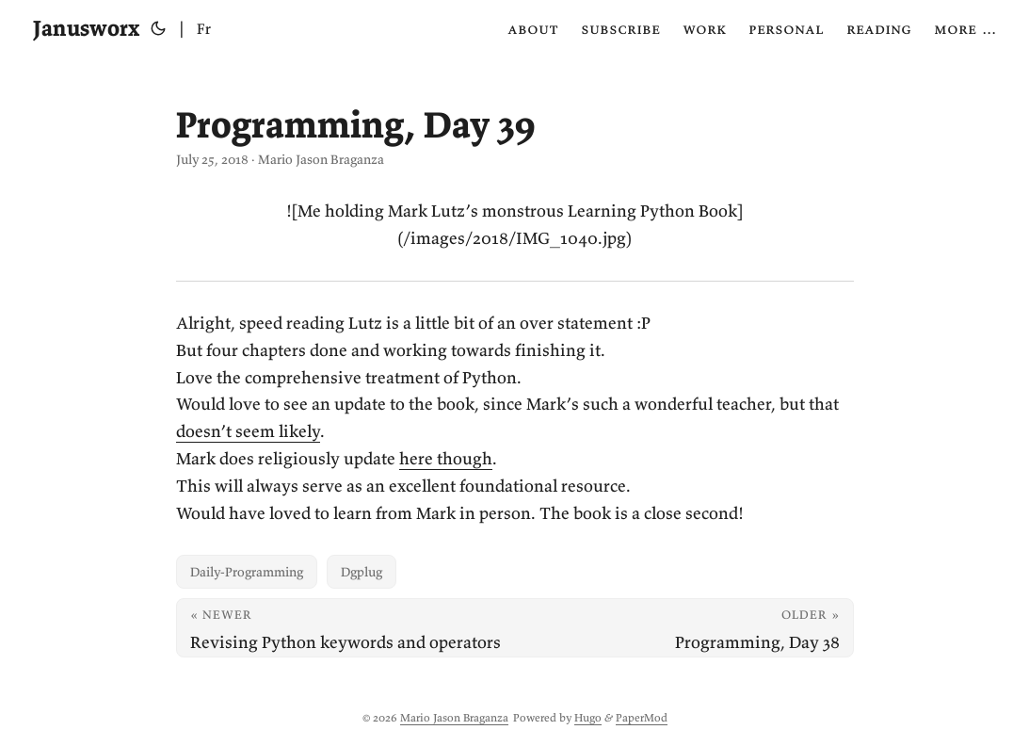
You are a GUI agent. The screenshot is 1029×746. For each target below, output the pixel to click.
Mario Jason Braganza (454, 717)
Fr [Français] (204, 28)
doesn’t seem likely (248, 431)
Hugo (588, 717)
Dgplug (361, 571)
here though (445, 458)
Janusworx (86, 27)
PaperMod (641, 717)
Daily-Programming (246, 571)
